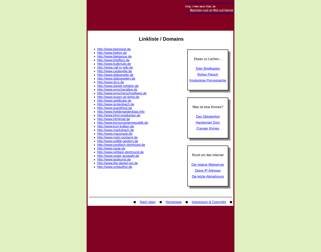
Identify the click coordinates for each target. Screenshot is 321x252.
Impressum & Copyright (209, 202)
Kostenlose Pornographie (207, 80)
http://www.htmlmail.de (113, 119)
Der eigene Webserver (207, 164)
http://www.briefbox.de (113, 60)
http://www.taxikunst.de (114, 159)
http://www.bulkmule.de (114, 64)
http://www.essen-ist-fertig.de (118, 97)
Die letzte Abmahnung (208, 176)
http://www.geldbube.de (114, 100)
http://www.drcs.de (110, 82)
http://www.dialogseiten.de (116, 78)
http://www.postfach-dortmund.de (121, 145)
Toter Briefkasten (208, 68)
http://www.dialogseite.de (115, 75)
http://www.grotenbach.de (115, 104)
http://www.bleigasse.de (114, 56)
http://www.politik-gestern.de (117, 141)
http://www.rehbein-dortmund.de (120, 152)
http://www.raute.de (111, 148)
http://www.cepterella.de (114, 71)
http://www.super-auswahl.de (118, 156)
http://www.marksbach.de (115, 130)
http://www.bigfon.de (112, 53)
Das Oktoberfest (208, 116)
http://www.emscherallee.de (117, 89)
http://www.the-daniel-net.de (117, 163)
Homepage (174, 202)
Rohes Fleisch (207, 74)
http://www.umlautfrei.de (114, 167)
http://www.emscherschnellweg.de (122, 93)
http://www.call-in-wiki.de (115, 67)
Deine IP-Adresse (207, 170)
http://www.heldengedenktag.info (121, 111)
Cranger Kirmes (207, 128)
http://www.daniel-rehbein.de (118, 86)
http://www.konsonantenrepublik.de (122, 122)
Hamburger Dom (208, 122)
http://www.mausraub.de (114, 134)
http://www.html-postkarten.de (118, 115)
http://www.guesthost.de (114, 108)
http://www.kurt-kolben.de (115, 126)
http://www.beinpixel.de (114, 49)
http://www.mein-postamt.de (117, 137)
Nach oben (148, 202)
